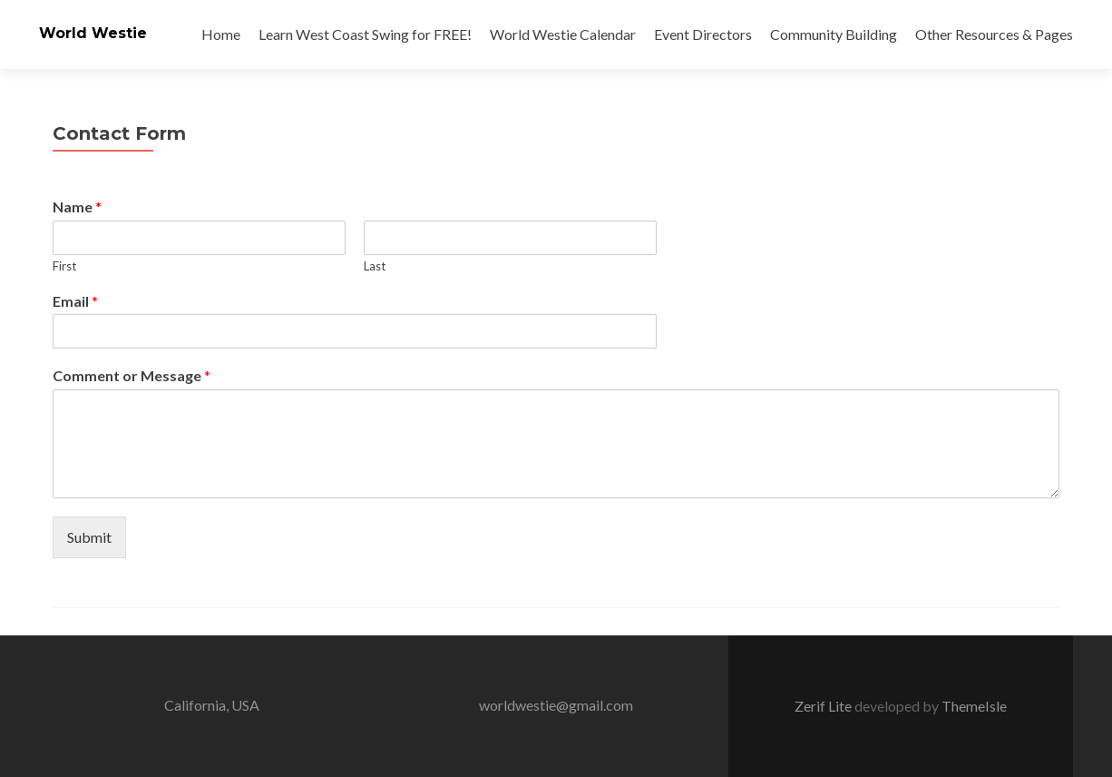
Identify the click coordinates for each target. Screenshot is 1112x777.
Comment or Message (131, 375)
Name (77, 206)
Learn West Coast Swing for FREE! (365, 34)
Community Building (833, 34)
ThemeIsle (974, 705)
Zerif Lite (824, 705)
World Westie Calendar (563, 34)
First (64, 266)
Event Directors (703, 34)
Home (220, 34)
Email (75, 301)
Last (374, 266)
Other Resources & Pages (994, 34)
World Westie (93, 33)
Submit (89, 537)
